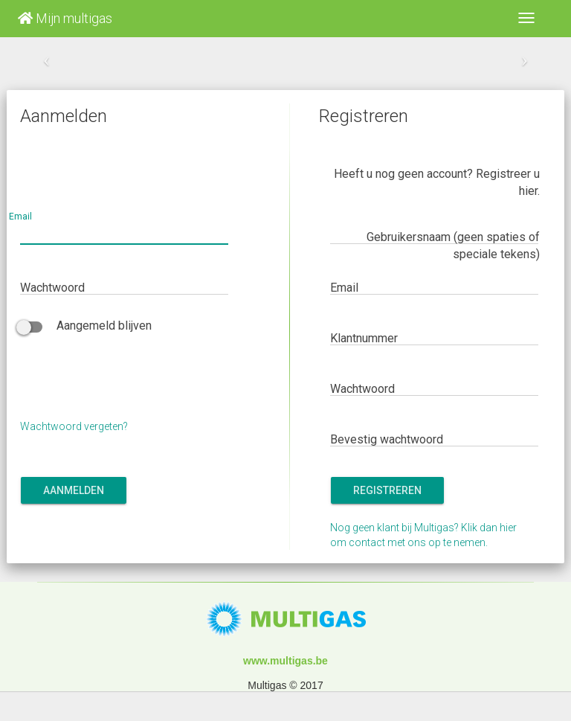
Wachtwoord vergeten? (74, 426)
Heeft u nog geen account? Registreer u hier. (437, 182)
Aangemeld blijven (86, 325)
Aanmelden (73, 490)
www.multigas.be (285, 661)
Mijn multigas (65, 18)
